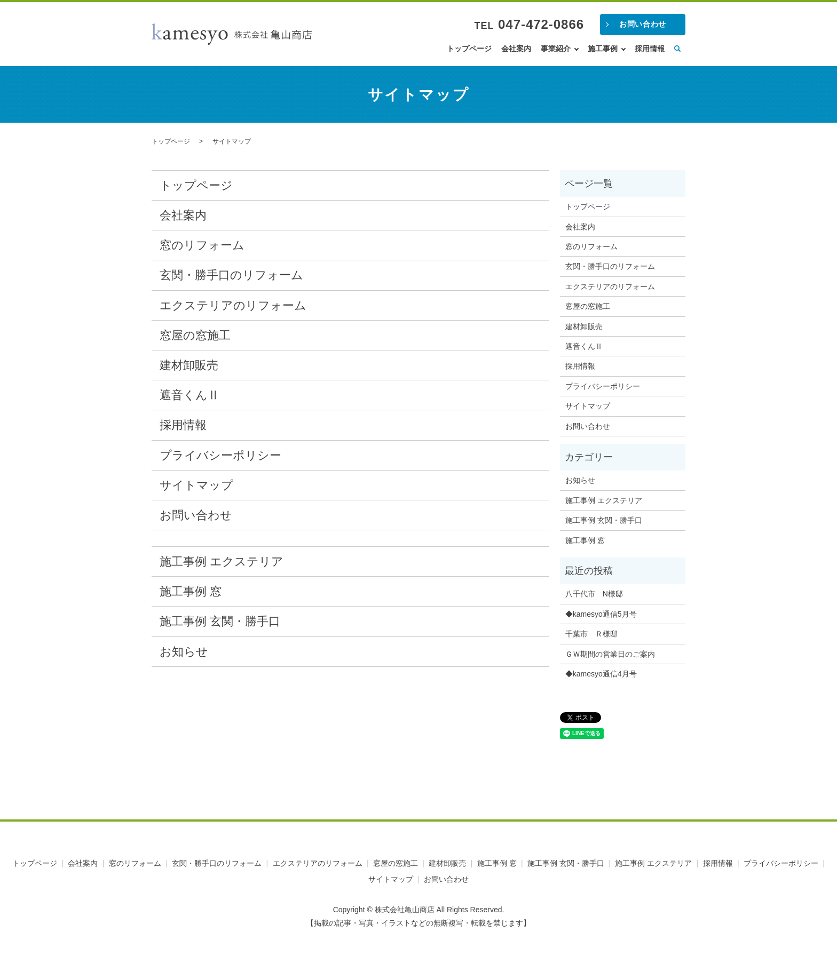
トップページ (469, 48)
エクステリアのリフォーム (233, 305)
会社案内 (516, 48)
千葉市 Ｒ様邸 (591, 634)
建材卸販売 (189, 365)
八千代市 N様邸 (594, 593)
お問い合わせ (642, 24)
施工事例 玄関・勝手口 (220, 621)
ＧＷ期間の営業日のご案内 (610, 654)
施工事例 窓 (191, 591)
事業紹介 (556, 48)
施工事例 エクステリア (221, 561)
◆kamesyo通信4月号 (601, 674)
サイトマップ (196, 485)
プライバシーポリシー (220, 455)
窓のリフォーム (202, 245)
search (677, 49)
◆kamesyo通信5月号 (601, 614)
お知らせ (184, 651)
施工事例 (603, 48)
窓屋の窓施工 (195, 335)
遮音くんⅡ (189, 395)
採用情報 (650, 48)
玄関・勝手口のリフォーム (231, 275)
